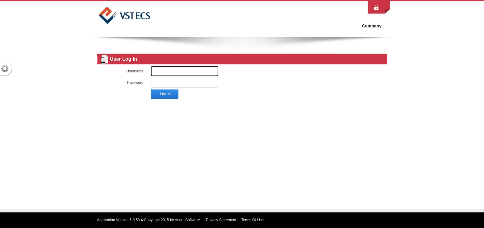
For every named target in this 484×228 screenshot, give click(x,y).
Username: (135, 71)
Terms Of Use (252, 220)
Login (165, 94)
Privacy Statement (221, 220)
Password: (135, 82)
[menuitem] (371, 26)
